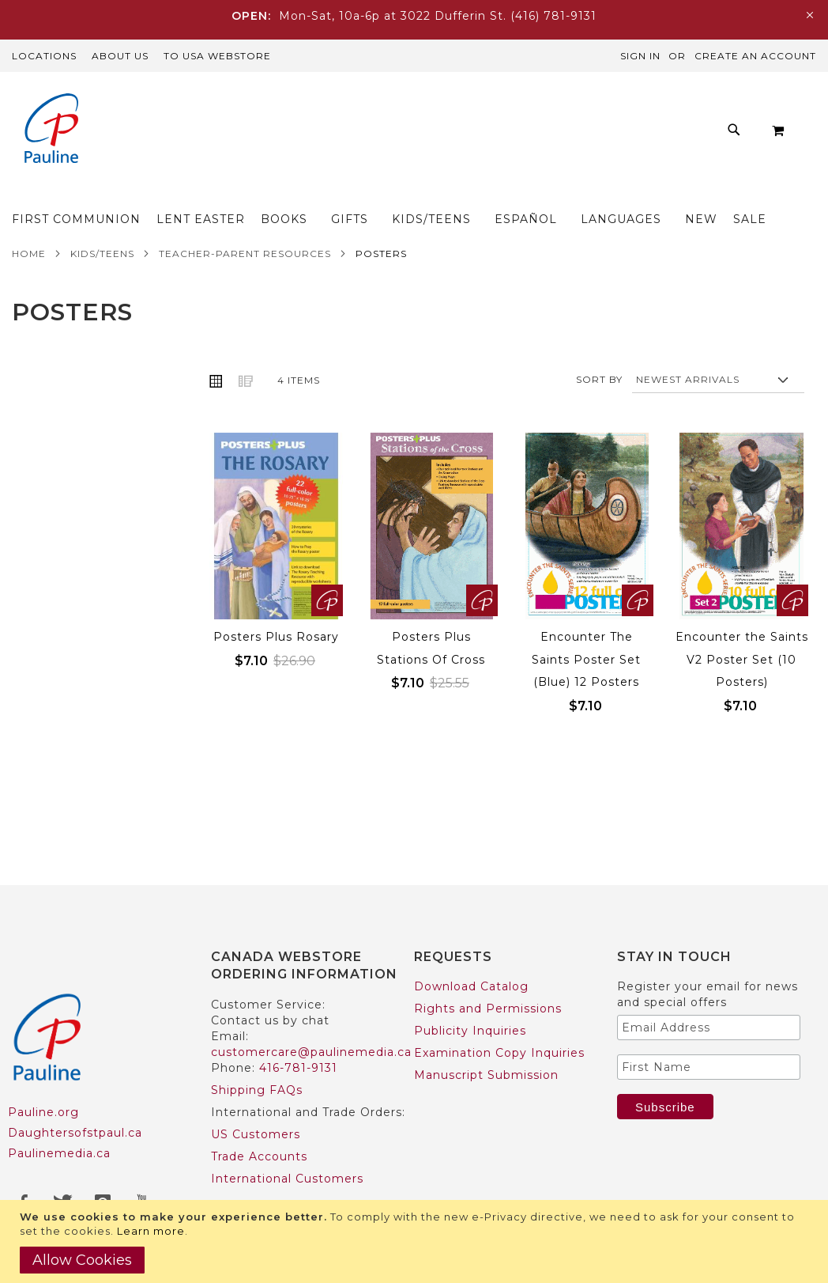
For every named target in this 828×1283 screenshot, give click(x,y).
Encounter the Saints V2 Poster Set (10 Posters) (742, 691)
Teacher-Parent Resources (245, 286)
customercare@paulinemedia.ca (311, 1052)
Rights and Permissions (488, 1008)
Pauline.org (43, 1112)
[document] (416, 1241)
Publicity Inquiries (470, 1031)
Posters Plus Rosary (276, 669)
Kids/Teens (102, 286)
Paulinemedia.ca (59, 1153)
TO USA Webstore (217, 56)
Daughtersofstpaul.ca (75, 1133)
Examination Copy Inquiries (499, 1053)
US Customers (255, 1134)
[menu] (433, 207)
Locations (44, 56)
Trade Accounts (259, 1156)
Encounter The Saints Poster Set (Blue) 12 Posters (586, 691)
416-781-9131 (298, 1068)
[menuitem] (130, 193)
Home (29, 286)
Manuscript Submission (486, 1075)
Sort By (599, 412)
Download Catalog (471, 986)
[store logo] (51, 130)
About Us (120, 56)
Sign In (640, 56)
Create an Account (755, 56)
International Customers (287, 1178)
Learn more (151, 1230)
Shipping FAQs (257, 1090)
